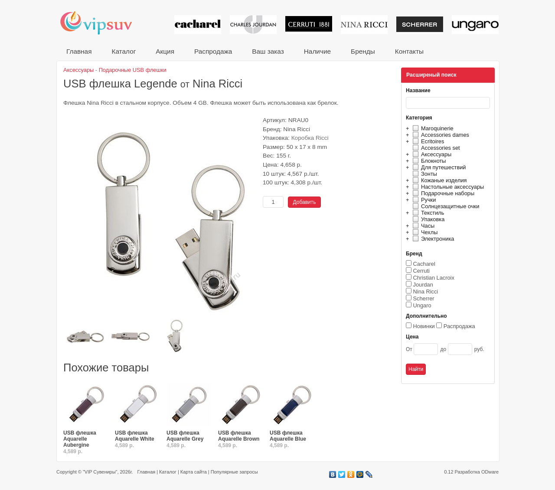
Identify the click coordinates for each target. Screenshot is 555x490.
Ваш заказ (268, 51)
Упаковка (427, 219)
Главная (78, 51)
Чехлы (423, 232)
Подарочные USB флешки (132, 70)
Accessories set (435, 148)
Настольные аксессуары (447, 187)
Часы (422, 225)
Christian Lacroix (433, 277)
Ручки (423, 200)
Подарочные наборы (442, 193)
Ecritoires (427, 141)
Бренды (363, 51)
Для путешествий (438, 167)
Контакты (409, 51)
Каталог (123, 51)
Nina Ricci (425, 291)
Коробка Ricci (310, 138)
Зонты (423, 174)
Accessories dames (439, 135)
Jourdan (423, 284)
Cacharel (424, 264)
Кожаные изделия (438, 180)
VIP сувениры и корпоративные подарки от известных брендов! (101, 23)
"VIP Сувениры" (100, 471)
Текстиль (427, 213)
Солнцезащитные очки (444, 206)
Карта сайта (193, 471)
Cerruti (421, 271)
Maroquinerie (432, 128)
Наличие (317, 51)
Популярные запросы (234, 471)
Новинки (424, 326)
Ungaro (422, 305)
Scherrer (423, 298)
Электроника (432, 238)
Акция (165, 51)
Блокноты (428, 161)
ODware (490, 471)
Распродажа (213, 51)
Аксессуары (430, 154)
